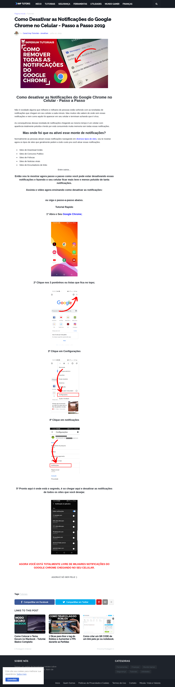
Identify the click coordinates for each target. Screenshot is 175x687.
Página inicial (19, 14)
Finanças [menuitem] (127, 4)
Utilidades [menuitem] (96, 4)
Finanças (135, 667)
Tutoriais (30, 14)
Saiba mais (22, 674)
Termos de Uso (119, 683)
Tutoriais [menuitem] (50, 4)
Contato (132, 683)
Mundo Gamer (149, 667)
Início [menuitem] (39, 4)
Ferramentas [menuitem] (80, 4)
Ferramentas (122, 667)
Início (57, 683)
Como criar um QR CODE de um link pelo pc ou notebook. (98, 637)
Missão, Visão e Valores (150, 683)
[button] (12, 680)
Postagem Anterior (23, 649)
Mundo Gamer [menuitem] (112, 4)
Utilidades (145, 672)
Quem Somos (69, 683)
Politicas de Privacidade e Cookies (93, 683)
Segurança (121, 672)
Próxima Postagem (105, 649)
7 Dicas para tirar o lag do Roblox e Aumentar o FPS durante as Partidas (62, 639)
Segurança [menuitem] (64, 4)
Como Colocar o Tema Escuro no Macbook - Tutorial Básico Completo (29, 639)
